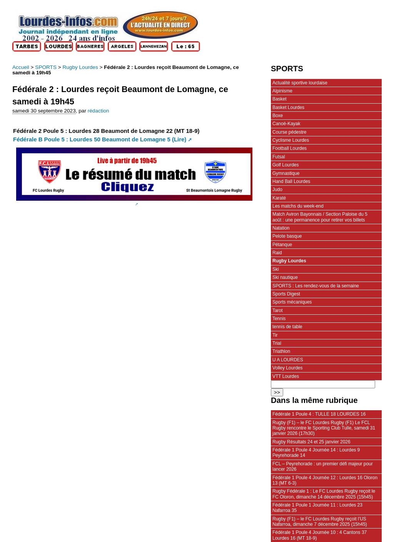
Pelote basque (287, 236)
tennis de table (287, 326)
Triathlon (281, 351)
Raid (277, 252)
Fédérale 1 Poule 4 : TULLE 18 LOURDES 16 (319, 414)
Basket (279, 99)
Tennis (279, 318)
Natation (281, 228)
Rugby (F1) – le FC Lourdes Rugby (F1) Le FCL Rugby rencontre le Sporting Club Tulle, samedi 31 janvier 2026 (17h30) (323, 428)
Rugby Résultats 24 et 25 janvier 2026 (311, 442)
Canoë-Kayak (286, 123)
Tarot (277, 310)
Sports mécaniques (292, 302)
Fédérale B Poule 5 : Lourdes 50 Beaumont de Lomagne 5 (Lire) (99, 139)
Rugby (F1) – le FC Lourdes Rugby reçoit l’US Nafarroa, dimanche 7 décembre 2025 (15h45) (319, 521)
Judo (277, 189)
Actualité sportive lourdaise (299, 83)
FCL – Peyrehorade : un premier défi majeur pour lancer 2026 (322, 466)
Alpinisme (282, 91)
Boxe (277, 115)
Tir (275, 335)
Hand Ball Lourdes (291, 181)
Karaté (279, 198)
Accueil (20, 67)
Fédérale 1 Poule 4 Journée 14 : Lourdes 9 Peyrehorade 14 (316, 452)
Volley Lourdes (287, 368)
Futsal (278, 156)
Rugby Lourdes (80, 67)
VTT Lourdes (285, 376)
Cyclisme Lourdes (290, 140)
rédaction (98, 111)
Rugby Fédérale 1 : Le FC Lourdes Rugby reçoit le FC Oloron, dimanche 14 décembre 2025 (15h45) (323, 493)
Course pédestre (289, 132)
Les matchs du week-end (298, 206)
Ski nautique (285, 277)
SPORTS (46, 67)
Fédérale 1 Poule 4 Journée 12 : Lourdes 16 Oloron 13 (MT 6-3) (324, 480)
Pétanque (282, 244)
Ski (275, 269)
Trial (276, 343)
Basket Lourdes (288, 107)
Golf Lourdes (285, 165)
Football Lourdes (289, 148)
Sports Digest (286, 294)
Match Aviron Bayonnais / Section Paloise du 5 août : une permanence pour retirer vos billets (319, 216)
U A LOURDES (287, 359)
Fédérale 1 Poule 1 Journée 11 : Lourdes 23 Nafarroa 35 (317, 507)
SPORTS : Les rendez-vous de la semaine (315, 286)
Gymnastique (285, 173)
